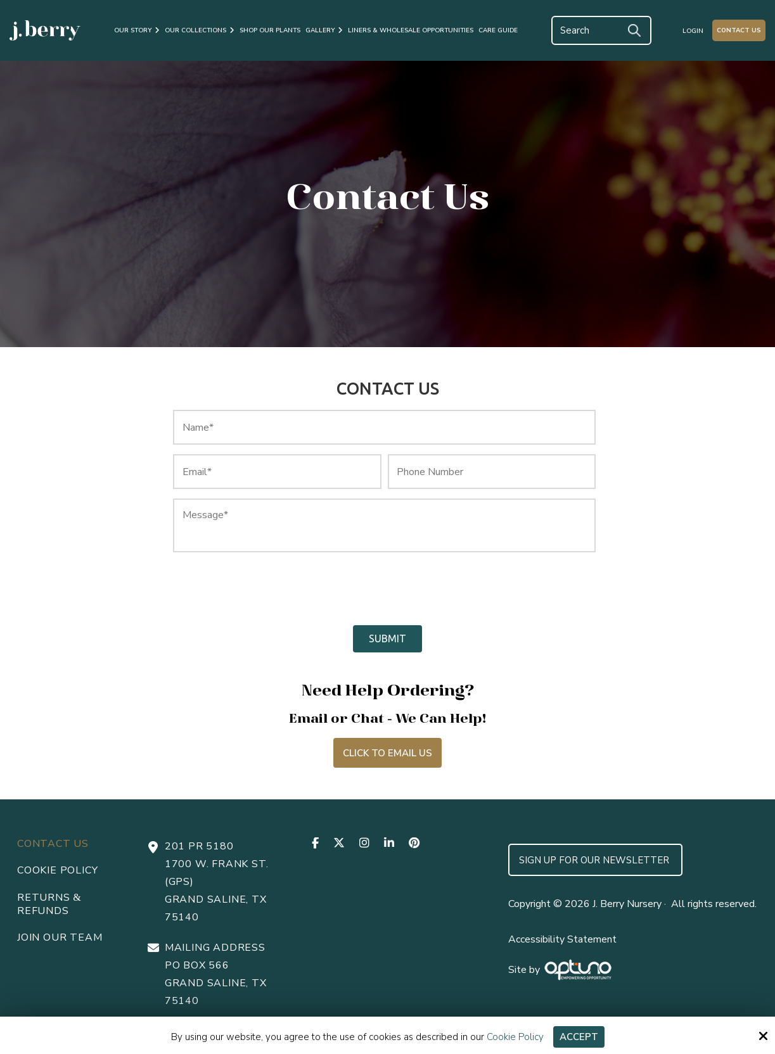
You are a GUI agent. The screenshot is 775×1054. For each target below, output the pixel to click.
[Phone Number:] (492, 471)
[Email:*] (277, 471)
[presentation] (277, 589)
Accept (579, 1037)
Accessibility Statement (562, 939)
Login (692, 31)
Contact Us (739, 30)
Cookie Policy (515, 1037)
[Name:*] (384, 427)
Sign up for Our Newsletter (595, 860)
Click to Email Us (387, 753)
